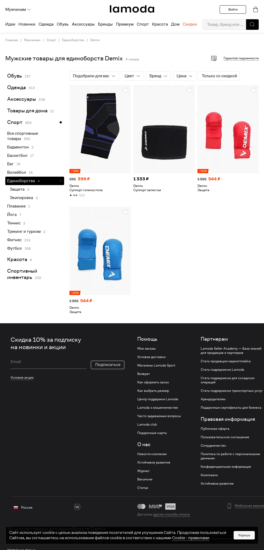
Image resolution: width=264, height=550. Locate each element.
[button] (252, 24)
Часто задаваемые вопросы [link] (159, 416)
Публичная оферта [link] (215, 429)
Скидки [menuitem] (190, 24)
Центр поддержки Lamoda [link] (157, 399)
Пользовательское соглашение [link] (225, 437)
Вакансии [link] (144, 479)
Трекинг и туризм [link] (24, 231)
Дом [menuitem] (175, 24)
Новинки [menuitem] (26, 24)
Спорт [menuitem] (143, 24)
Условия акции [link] (22, 377)
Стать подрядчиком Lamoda (222, 370)
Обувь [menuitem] (63, 24)
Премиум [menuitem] (125, 24)
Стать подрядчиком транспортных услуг (232, 391)
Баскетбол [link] (17, 155)
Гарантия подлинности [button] (241, 58)
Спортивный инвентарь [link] (22, 274)
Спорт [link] (51, 40)
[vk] (77, 507)
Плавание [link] (16, 206)
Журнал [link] (143, 471)
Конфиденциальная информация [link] (226, 467)
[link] (132, 9)
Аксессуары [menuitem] (83, 24)
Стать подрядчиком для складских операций (227, 380)
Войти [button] (233, 9)
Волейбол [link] (16, 172)
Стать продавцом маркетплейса (226, 361)
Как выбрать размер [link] (153, 391)
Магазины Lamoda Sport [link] (156, 365)
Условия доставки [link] (151, 357)
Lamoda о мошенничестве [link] (157, 408)
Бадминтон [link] (18, 147)
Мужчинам (18, 9)
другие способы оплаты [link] (171, 514)
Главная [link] (11, 40)
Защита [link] (17, 189)
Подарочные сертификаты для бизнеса (231, 408)
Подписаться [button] (107, 364)
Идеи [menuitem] (10, 24)
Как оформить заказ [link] (153, 382)
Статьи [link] (142, 488)
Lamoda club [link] (147, 424)
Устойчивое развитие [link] (153, 462)
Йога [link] (12, 214)
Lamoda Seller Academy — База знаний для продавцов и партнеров (231, 350)
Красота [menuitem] (160, 24)
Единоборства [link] (73, 40)
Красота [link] (17, 259)
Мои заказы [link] (146, 348)
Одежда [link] (16, 87)
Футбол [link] (14, 248)
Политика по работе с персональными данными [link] (230, 456)
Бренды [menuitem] (105, 24)
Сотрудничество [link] (213, 445)
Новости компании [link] (152, 454)
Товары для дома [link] (27, 111)
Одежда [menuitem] (46, 24)
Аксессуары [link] (21, 99)
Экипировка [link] (21, 197)
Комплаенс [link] (209, 475)
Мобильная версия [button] (249, 506)
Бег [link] (10, 164)
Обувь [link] (14, 76)
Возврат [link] (143, 374)
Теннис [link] (14, 223)
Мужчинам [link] (32, 40)
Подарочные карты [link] (152, 433)
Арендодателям (213, 399)
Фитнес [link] (14, 240)
